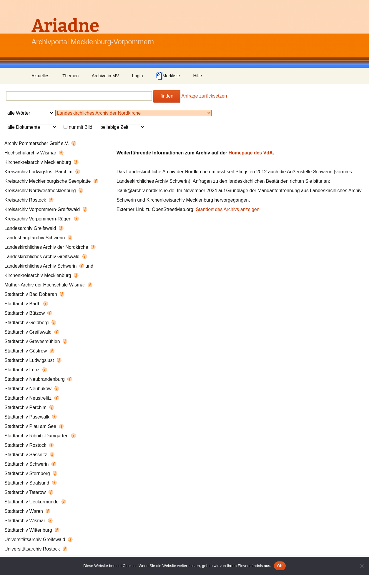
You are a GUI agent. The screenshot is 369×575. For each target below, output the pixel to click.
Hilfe (197, 75)
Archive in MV (105, 75)
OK (279, 566)
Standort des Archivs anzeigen (227, 209)
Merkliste (168, 76)
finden (166, 95)
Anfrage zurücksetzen (204, 95)
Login (137, 75)
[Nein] (362, 566)
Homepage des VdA (251, 152)
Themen (70, 75)
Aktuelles (40, 75)
